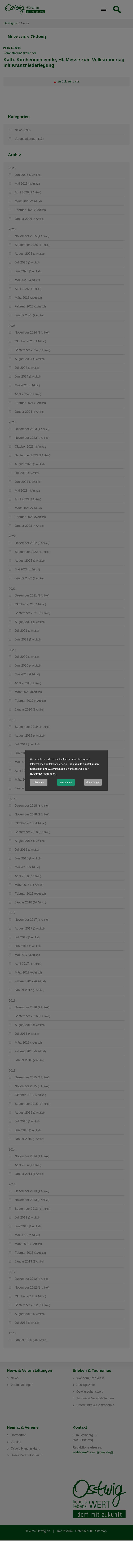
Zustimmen (66, 782)
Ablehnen (39, 782)
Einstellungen (93, 782)
